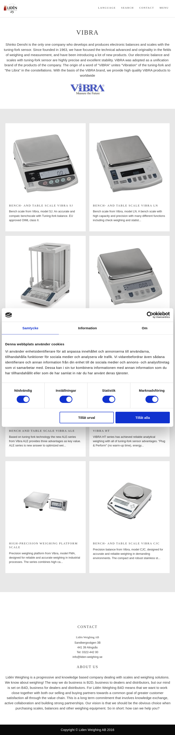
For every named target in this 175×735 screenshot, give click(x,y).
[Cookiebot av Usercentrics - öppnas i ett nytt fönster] (150, 315)
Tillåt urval (86, 417)
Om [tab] (144, 328)
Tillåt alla (143, 417)
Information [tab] (87, 328)
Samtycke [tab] (30, 328)
